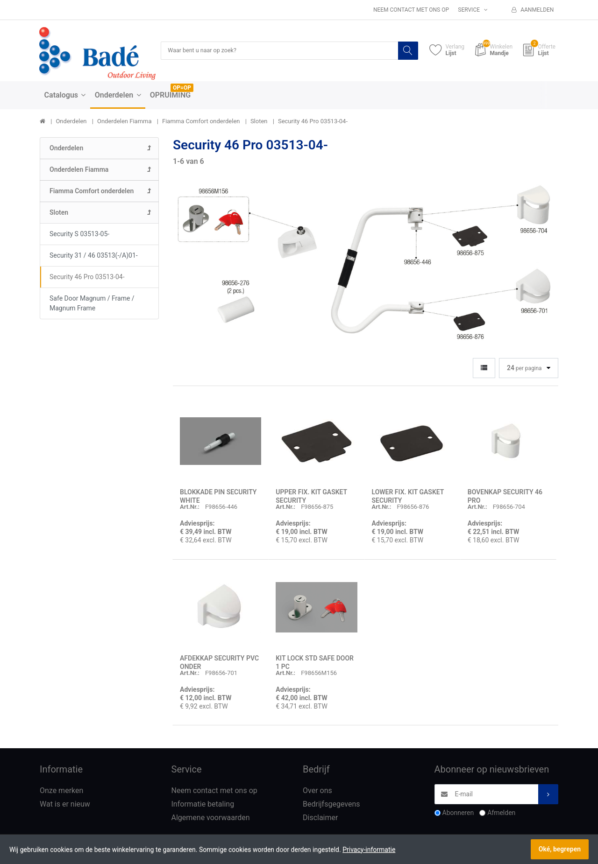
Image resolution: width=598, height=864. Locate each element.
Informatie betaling (203, 805)
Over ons (317, 791)
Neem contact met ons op (411, 10)
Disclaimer (320, 818)
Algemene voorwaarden (210, 818)
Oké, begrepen (560, 849)
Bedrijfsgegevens (331, 805)
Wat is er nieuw (65, 805)
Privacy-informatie (368, 849)
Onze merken (61, 791)
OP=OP (182, 88)
